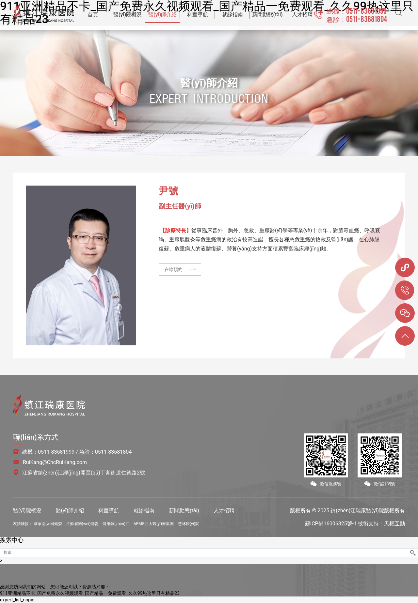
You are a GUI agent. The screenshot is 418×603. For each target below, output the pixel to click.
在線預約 (180, 269)
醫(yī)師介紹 (70, 510)
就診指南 (144, 510)
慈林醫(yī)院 (188, 523)
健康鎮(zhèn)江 (116, 523)
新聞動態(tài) (184, 510)
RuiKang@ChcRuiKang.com (55, 462)
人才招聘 (224, 510)
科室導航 (108, 510)
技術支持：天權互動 (381, 523)
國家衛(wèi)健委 (48, 523)
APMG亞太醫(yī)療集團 (154, 523)
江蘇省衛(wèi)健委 (82, 523)
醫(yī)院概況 (27, 510)
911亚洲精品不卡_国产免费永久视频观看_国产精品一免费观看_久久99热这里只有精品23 (90, 593)
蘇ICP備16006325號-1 (331, 523)
